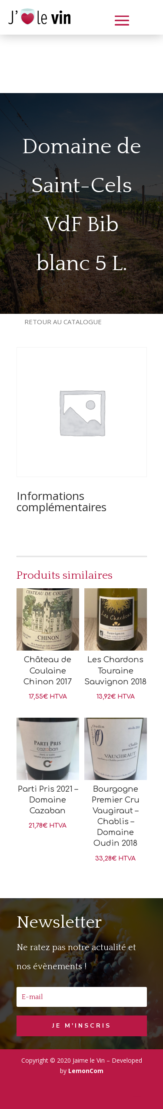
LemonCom (85, 1071)
